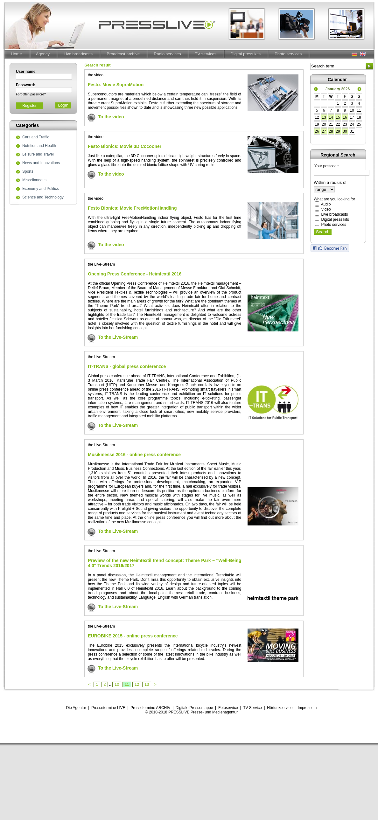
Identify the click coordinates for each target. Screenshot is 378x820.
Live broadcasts (78, 54)
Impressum (307, 707)
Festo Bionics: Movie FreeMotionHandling (132, 208)
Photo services (288, 54)
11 (126, 684)
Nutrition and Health (39, 146)
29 (338, 131)
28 (331, 131)
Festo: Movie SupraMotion (116, 84)
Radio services (167, 54)
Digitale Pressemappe (194, 707)
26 (317, 131)
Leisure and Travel (38, 154)
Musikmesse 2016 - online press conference (134, 454)
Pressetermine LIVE (108, 707)
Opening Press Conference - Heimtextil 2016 (134, 273)
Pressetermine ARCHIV (150, 707)
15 (338, 117)
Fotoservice (228, 707)
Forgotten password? (31, 94)
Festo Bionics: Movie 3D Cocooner (124, 146)
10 (116, 684)
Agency (43, 54)
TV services (205, 54)
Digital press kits (245, 54)
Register (29, 105)
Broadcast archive (123, 54)
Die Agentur (76, 707)
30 (345, 131)
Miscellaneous (34, 180)
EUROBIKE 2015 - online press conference (133, 635)
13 (146, 684)
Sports (27, 172)
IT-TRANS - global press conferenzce (127, 366)
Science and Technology (43, 197)
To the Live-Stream (118, 337)
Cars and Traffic (35, 137)
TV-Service (252, 707)
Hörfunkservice (279, 707)
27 (324, 131)
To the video (111, 116)
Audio (326, 204)
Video (326, 209)
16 (345, 117)
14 (331, 117)
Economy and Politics (40, 189)
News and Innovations (41, 163)
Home (16, 54)
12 (136, 684)
